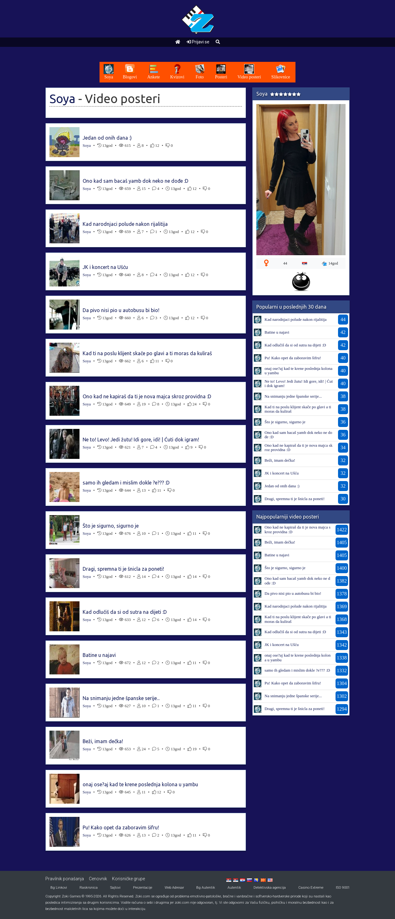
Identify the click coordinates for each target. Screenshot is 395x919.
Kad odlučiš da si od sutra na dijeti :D (125, 612)
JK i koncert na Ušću (105, 267)
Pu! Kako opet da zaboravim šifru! (121, 827)
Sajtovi (115, 888)
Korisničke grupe (128, 878)
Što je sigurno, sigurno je (111, 526)
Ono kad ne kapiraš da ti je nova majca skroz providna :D (147, 396)
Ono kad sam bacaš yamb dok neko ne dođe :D (135, 181)
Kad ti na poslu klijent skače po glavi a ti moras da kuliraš (147, 353)
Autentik (234, 888)
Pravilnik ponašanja (64, 878)
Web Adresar (174, 888)
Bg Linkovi (58, 888)
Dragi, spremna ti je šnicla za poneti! (123, 569)
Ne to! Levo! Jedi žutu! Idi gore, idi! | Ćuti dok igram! (141, 439)
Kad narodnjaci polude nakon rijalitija (125, 224)
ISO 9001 (343, 888)
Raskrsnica (89, 888)
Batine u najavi (99, 655)
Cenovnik (98, 878)
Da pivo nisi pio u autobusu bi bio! (121, 310)
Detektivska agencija (270, 888)
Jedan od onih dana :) (107, 138)
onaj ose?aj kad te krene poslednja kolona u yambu (140, 784)
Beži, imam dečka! (103, 741)
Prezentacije (142, 888)
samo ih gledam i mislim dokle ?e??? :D (126, 482)
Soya (62, 98)
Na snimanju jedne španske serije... (121, 698)
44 (285, 263)
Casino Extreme (310, 888)
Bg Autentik (205, 888)
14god (330, 263)
